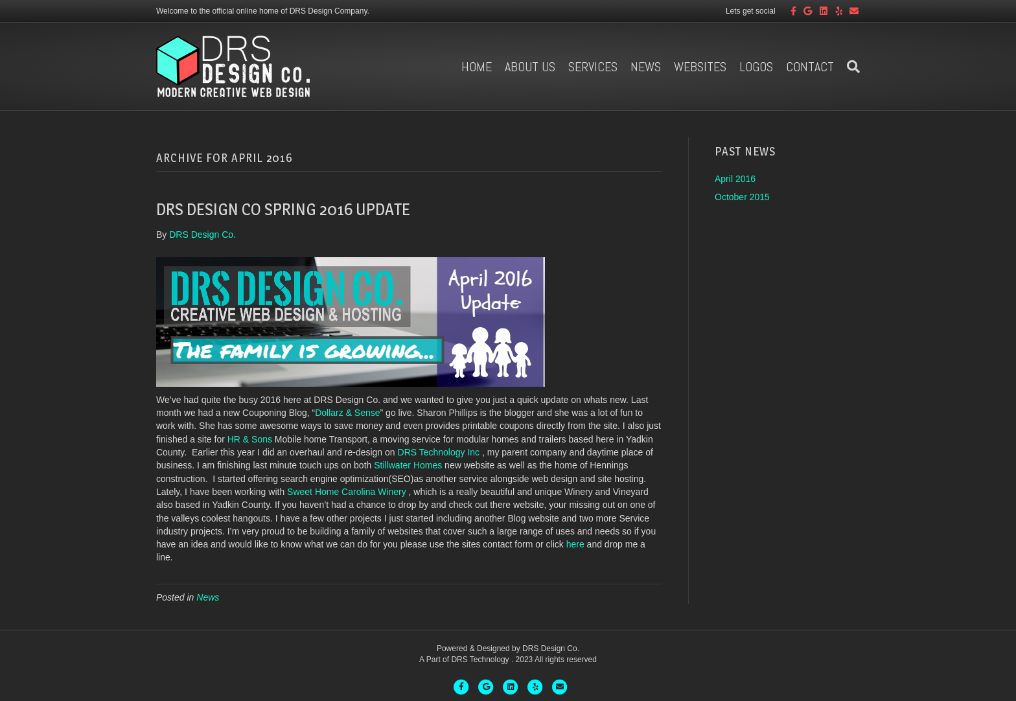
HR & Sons (249, 439)
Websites (700, 66)
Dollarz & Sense (347, 413)
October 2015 (742, 197)
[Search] (850, 67)
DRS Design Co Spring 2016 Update (283, 209)
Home (476, 66)
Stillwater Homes (408, 465)
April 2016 (735, 179)
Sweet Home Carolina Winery (346, 492)
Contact (810, 66)
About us (530, 66)
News (645, 66)
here (575, 544)
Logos (756, 66)
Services (593, 66)
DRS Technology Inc (439, 452)
